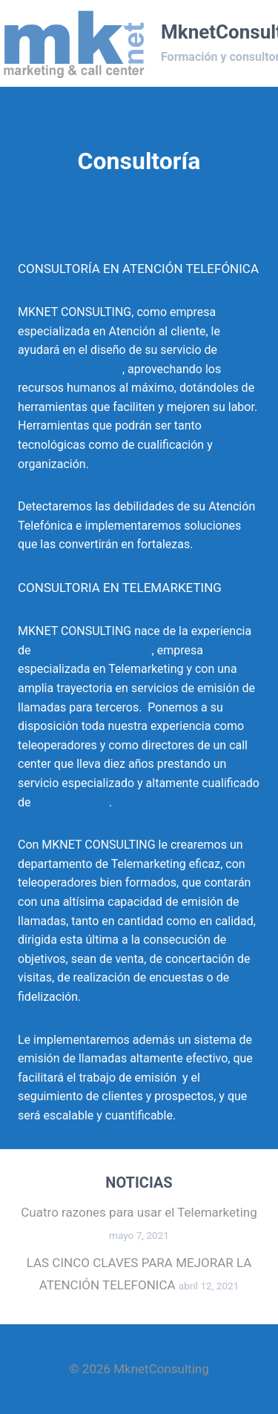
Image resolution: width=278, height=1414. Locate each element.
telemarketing (69, 802)
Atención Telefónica (70, 369)
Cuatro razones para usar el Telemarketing (139, 1212)
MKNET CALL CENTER (92, 650)
